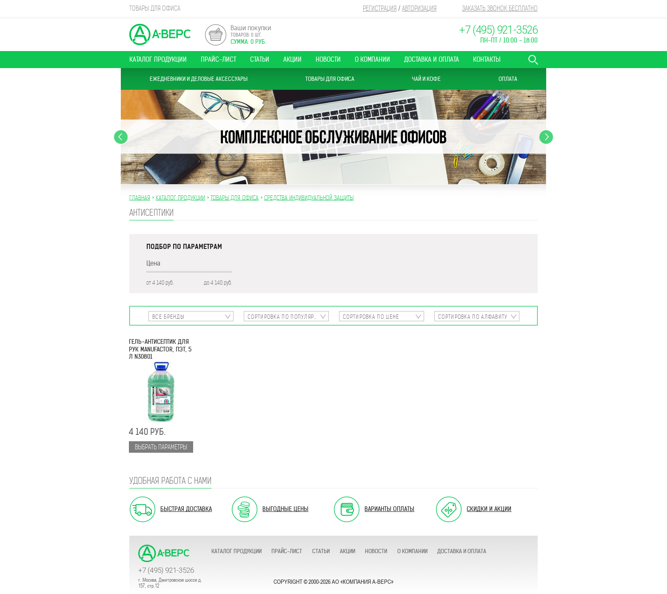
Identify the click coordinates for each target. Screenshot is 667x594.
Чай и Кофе (426, 79)
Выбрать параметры (161, 447)
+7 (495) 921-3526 (498, 30)
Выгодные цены (285, 509)
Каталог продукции (158, 59)
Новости (328, 59)
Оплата (508, 79)
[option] (333, 137)
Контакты (487, 59)
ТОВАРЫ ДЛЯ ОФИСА (235, 197)
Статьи (259, 59)
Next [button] (546, 137)
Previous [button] (121, 137)
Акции (292, 59)
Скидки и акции (489, 509)
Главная (139, 197)
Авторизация (419, 8)
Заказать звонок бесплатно (500, 8)
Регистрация (379, 8)
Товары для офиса (329, 79)
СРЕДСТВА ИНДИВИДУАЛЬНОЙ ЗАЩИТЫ (308, 197)
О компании (372, 59)
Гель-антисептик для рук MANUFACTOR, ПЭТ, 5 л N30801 (160, 349)
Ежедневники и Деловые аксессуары (199, 79)
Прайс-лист (218, 59)
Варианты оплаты (389, 509)
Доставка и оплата (431, 59)
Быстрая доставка (186, 509)
